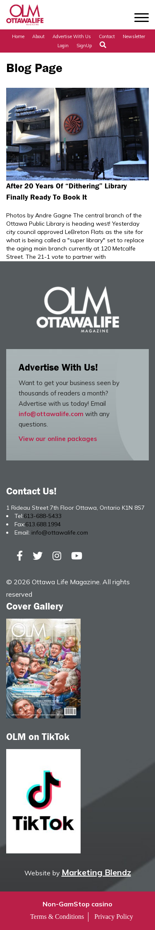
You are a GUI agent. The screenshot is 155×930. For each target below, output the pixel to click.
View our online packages (58, 439)
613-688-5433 (43, 516)
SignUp (84, 45)
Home (18, 36)
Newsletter (134, 36)
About (38, 36)
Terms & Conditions (57, 916)
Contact (107, 36)
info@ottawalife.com (51, 414)
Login (63, 45)
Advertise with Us (71, 36)
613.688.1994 (43, 524)
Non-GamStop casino (77, 904)
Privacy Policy (113, 916)
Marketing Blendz (96, 872)
